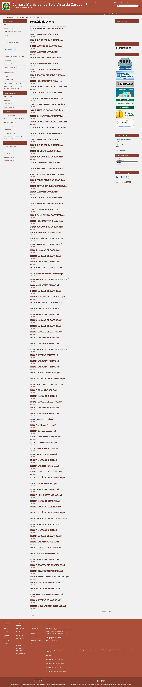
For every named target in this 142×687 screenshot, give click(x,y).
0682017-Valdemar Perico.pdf (42, 425)
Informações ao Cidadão (35, 632)
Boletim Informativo (36, 640)
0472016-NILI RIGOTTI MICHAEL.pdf (45, 302)
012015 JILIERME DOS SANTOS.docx (46, 28)
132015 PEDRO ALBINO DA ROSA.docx (47, 104)
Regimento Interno (21, 645)
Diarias (30, 17)
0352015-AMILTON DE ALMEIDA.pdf (45, 233)
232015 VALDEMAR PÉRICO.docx (45, 162)
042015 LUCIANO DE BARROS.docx (46, 46)
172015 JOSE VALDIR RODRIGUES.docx (48, 128)
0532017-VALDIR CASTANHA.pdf (44, 337)
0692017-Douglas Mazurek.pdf (43, 431)
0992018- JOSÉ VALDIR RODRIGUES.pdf (48, 606)
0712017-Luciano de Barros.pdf (43, 443)
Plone (63, 684)
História (6, 632)
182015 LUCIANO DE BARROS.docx (46, 133)
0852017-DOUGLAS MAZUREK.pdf (45, 524)
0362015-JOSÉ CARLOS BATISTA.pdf (46, 238)
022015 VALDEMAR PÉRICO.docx (45, 34)
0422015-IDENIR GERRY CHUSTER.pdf (47, 273)
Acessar (138, 2)
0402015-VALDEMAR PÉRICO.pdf (44, 262)
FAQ (32, 643)
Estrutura (6, 640)
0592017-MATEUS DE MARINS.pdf (45, 372)
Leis (5, 143)
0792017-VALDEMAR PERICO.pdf (44, 489)
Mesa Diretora (20, 638)
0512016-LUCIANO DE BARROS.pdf (45, 326)
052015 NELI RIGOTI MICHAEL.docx (45, 58)
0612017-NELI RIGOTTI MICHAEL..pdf (46, 384)
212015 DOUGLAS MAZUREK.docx (45, 151)
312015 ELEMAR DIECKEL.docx (44, 209)
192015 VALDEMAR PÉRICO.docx (45, 139)
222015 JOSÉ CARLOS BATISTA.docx (46, 157)
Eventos (6, 647)
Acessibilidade (109, 2)
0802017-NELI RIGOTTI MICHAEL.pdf (46, 495)
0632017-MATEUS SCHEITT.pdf (43, 396)
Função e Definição (6, 636)
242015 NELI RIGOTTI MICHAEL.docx (46, 168)
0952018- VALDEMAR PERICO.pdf (45, 582)
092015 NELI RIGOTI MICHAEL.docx (45, 81)
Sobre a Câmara (8, 21)
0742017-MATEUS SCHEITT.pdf (43, 460)
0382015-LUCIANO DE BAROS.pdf (45, 250)
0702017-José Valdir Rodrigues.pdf (45, 437)
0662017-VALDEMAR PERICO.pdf (44, 413)
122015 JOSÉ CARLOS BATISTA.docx (46, 98)
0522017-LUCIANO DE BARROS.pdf (45, 332)
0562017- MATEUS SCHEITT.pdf (44, 355)
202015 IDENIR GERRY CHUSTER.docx (47, 145)
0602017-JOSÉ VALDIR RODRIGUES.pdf (47, 378)
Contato (118, 2)
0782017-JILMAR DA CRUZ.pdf (43, 483)
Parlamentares (20, 628)
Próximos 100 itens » (106, 611)
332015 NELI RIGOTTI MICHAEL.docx (46, 221)
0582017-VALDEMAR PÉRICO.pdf (44, 367)
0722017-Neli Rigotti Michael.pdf (44, 448)
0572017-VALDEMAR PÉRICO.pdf (44, 361)
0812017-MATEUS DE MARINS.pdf (45, 501)
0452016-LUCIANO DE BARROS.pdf (45, 291)
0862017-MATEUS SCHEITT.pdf (43, 530)
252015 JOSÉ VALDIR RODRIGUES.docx (48, 174)
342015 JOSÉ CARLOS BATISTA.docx (46, 227)
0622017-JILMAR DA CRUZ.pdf (43, 390)
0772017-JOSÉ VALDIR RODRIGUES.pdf (47, 477)
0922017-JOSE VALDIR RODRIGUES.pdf (47, 565)
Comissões (19, 642)
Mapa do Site (100, 2)
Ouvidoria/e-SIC (116, 14)
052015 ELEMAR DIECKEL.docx (44, 52)
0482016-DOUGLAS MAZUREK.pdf (45, 308)
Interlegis (50, 684)
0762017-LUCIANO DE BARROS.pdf (45, 472)
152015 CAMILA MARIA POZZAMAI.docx (47, 116)
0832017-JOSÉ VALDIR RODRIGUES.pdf (47, 512)
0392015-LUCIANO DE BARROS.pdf (45, 256)
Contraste (131, 2)
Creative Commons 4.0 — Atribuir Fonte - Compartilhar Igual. (116, 684)
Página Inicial (106, 14)
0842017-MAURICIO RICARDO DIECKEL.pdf (49, 518)
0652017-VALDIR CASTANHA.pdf (44, 408)
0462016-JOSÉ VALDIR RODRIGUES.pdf (47, 297)
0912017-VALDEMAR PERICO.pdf (44, 559)
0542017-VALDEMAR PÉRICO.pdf (44, 343)
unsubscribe (119, 168)
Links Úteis (7, 112)
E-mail (128, 14)
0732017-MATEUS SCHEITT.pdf (43, 454)
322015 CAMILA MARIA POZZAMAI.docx (47, 215)
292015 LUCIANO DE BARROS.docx (46, 197)
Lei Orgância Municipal (19, 649)
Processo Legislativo (10, 93)
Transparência (23, 17)
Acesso (6, 628)
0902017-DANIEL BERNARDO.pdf (44, 553)
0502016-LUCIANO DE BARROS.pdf (45, 320)
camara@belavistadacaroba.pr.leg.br (59, 633)
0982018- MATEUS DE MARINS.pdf (45, 600)
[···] (123, 14)
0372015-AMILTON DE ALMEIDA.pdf (45, 244)
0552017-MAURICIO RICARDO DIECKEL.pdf (49, 349)
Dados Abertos (35, 637)
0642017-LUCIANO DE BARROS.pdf (45, 402)
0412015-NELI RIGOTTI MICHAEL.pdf (46, 268)
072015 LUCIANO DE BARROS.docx (46, 69)
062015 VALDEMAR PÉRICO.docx (45, 63)
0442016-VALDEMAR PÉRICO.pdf (44, 285)
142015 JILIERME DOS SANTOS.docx (46, 110)
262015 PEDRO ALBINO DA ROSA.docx (47, 180)
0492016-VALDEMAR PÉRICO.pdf (44, 314)
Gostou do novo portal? (124, 139)
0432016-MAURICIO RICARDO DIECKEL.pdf (49, 279)
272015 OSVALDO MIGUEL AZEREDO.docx (49, 186)
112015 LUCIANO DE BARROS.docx (46, 93)
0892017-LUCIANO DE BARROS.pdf (45, 547)
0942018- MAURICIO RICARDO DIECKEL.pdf (49, 577)
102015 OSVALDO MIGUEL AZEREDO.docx (49, 87)
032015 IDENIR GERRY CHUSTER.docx (47, 40)
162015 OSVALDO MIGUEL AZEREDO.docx (49, 122)
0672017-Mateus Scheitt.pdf (42, 419)
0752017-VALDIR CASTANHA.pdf (44, 466)
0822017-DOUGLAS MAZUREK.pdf (45, 507)
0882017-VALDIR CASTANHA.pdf (44, 542)
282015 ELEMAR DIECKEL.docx (44, 192)
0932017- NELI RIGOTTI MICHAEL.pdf (46, 571)
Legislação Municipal (21, 653)
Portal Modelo (35, 684)
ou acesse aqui (136, 14)
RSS (33, 615)
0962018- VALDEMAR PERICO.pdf (45, 588)
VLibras (124, 2)
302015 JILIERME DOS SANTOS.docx (46, 203)
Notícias (6, 643)
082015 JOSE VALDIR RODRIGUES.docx (48, 75)
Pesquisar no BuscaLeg (122, 173)
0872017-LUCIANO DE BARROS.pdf (45, 536)
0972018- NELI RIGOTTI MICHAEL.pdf (46, 594)
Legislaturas (19, 635)
